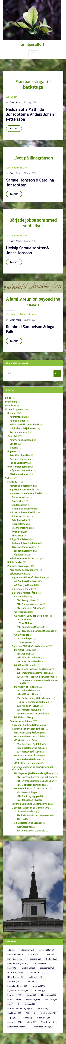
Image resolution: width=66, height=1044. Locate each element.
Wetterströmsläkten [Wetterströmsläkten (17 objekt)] (17, 983)
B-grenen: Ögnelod (21, 566)
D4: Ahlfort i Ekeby (22, 688)
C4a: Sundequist (24, 613)
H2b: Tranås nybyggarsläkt (29, 763)
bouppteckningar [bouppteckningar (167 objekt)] (17, 928)
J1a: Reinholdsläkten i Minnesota (21, 302)
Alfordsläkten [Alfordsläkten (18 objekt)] (44, 915)
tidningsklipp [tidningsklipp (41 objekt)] (46, 970)
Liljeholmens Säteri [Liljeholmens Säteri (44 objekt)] (17, 949)
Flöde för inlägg (10, 1023)
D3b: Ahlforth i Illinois (27, 666)
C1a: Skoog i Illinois (26, 577)
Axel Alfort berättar (18, 439)
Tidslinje (13, 431)
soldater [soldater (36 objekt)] (40, 966)
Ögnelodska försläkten (22, 526)
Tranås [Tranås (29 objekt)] (26, 974)
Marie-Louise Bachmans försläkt (25, 475)
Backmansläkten (20, 478)
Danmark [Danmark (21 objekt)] (37, 928)
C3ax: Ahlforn (25, 599)
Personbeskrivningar (17, 544)
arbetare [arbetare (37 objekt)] (32, 919)
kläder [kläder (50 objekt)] (46, 940)
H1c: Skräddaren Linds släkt (29, 752)
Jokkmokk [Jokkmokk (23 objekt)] (13, 940)
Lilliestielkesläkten (22, 530)
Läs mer (13, 121)
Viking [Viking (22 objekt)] (29, 978)
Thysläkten (17, 515)
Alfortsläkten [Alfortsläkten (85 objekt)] (14, 919)
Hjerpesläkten (18, 504)
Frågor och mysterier (19, 453)
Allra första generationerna (22, 548)
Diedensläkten (18, 486)
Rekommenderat (18, 417)
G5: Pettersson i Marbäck (25, 732)
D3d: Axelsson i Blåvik (27, 677)
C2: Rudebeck (20, 588)
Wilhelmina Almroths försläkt (23, 537)
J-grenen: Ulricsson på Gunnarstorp (28, 774)
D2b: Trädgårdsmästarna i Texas (32, 646)
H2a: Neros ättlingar (26, 760)
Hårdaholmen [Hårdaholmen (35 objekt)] (33, 936)
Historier (11, 398)
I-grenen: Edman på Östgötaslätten (28, 770)
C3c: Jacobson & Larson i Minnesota (34, 606)
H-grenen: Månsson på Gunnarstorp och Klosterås (35, 736)
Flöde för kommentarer (14, 1029)
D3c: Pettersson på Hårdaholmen (32, 670)
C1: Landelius (20, 573)
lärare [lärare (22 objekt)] (29, 953)
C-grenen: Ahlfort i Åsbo (23, 570)
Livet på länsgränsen (33, 150)
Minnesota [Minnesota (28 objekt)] (13, 957)
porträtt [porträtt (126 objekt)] (13, 961)
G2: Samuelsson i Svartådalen (28, 706)
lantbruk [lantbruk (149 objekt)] (36, 945)
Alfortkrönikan (16, 402)
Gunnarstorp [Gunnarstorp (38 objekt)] (49, 932)
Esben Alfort (13, 95)
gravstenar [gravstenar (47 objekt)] (31, 932)
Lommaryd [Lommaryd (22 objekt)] (13, 953)
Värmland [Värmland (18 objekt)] (45, 978)
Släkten (8, 460)
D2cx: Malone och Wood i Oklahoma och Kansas (38, 654)
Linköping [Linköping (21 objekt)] (38, 949)
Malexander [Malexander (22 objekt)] (45, 953)
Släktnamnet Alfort (18, 457)
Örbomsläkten (19, 511)
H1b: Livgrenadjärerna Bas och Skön (34, 749)
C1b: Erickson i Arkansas (28, 580)
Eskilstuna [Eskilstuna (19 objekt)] (13, 932)
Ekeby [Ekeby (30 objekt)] (52, 928)
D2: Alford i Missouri (23, 639)
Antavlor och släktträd (20, 424)
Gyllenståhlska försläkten (23, 522)
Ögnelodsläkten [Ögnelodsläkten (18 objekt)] (41, 983)
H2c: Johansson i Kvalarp (28, 767)
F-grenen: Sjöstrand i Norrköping (27, 695)
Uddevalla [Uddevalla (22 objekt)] (42, 974)
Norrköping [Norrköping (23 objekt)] (31, 957)
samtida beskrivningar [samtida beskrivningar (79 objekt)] (18, 966)
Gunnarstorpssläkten (19, 692)
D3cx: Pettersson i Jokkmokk (32, 674)
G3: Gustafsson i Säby (24, 710)
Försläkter (12, 464)
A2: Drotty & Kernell (23, 562)
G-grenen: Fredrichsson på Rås (26, 699)
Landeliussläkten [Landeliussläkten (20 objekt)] (16, 945)
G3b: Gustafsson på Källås (29, 717)
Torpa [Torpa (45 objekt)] (11, 974)
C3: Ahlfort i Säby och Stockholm (29, 591)
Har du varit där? (18, 446)
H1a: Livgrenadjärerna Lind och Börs (34, 745)
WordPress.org (10, 1036)
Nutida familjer (14, 540)
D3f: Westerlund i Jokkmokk (30, 684)
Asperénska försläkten (20, 467)
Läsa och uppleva (13, 395)
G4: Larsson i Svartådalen (26, 725)
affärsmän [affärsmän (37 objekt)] (26, 915)
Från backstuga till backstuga (33, 81)
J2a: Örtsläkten (24, 792)
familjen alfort (32, 44)
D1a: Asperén (23, 628)
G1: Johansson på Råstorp (26, 703)
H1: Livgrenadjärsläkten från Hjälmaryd (32, 741)
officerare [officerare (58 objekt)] (49, 957)
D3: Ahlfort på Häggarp (25, 659)
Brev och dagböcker (19, 442)
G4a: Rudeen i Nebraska (28, 728)
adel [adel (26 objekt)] (11, 915)
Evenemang (10, 387)
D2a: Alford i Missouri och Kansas (32, 642)
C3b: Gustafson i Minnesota (29, 602)
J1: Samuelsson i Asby (16, 159)
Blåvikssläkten (16, 551)
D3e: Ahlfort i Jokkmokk (28, 681)
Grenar (13, 428)
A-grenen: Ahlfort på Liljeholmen (27, 555)
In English (9, 391)
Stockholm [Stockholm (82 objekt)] (13, 970)
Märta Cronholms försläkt (22, 493)
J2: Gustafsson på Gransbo (26, 789)
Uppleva (11, 435)
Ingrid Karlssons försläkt (21, 471)
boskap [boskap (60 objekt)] (49, 924)
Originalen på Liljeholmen (22, 413)
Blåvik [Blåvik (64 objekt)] (47, 919)
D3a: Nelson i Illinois (26, 663)
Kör (57, 359)
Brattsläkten (17, 482)
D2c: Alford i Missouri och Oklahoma (34, 650)
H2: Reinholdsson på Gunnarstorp (30, 756)
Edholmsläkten (19, 500)
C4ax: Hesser (25, 617)
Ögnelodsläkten (21, 533)
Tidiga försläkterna (18, 519)
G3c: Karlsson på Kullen (28, 721)
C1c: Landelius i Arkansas (28, 584)
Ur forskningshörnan (17, 450)
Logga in (7, 1017)
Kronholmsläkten (20, 508)
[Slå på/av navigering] (33, 53)
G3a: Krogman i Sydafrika (28, 714)
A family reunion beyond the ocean (33, 290)
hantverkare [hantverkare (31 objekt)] (14, 936)
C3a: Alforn (22, 595)
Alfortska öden (16, 406)
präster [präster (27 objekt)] (29, 961)
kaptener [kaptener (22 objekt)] (30, 940)
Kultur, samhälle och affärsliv (23, 409)
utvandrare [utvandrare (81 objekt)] (13, 978)
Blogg (8, 384)
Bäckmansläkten (20, 497)
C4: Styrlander (20, 610)
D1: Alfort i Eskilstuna (24, 624)
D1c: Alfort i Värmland (27, 635)
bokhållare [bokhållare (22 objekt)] (32, 924)
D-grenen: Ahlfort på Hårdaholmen (28, 620)
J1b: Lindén (11, 90)
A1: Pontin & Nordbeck (25, 559)
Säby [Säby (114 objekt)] (29, 970)
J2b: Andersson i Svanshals (29, 796)
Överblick (11, 420)
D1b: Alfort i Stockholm (27, 631)
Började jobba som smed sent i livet (33, 213)
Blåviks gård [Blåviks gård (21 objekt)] (14, 924)
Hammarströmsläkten (22, 490)
